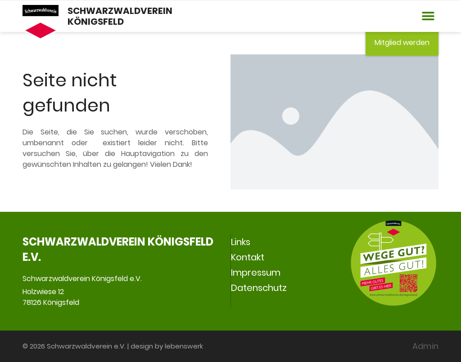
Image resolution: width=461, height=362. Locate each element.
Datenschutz (259, 288)
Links (240, 242)
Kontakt (247, 257)
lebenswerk (184, 346)
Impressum (255, 272)
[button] (428, 16)
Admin (425, 346)
